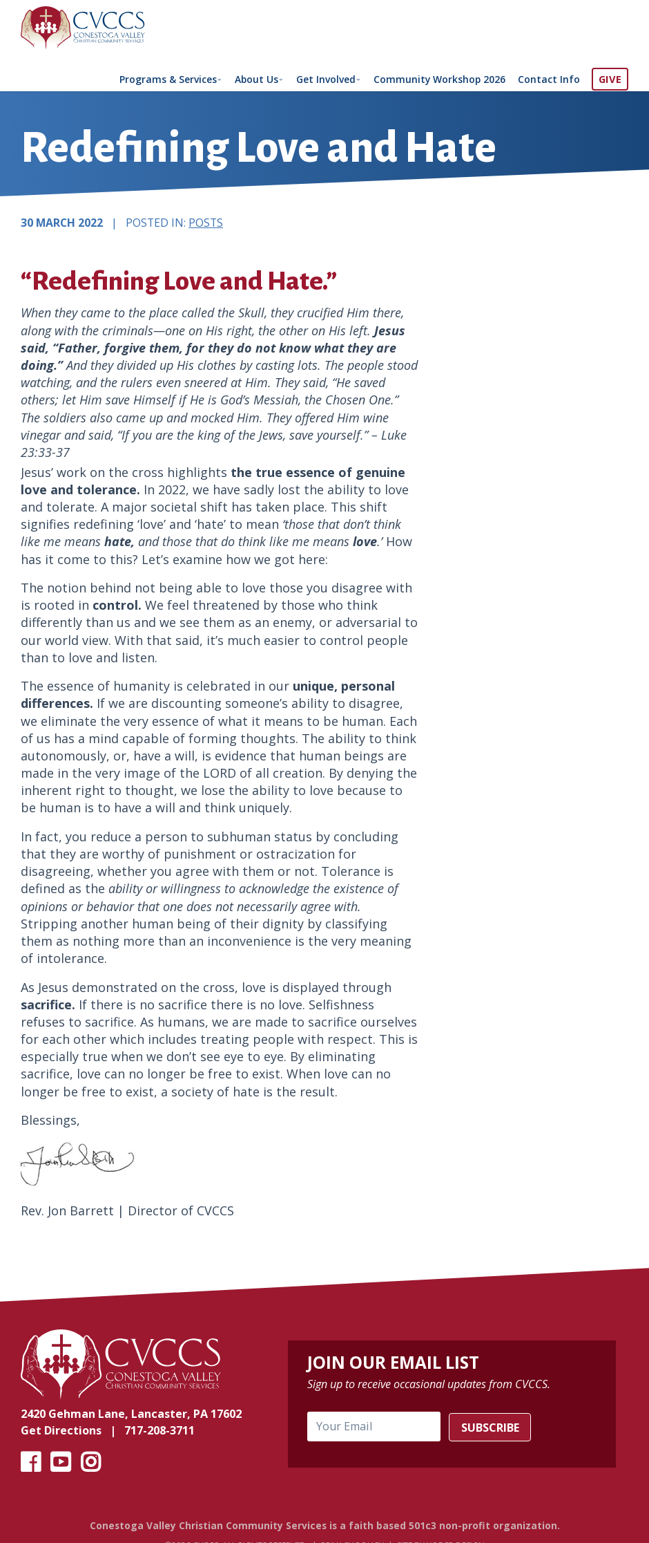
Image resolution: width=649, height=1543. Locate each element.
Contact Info (548, 79)
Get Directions (61, 1433)
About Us (249, 79)
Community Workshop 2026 (438, 79)
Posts (205, 225)
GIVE (610, 79)
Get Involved (321, 79)
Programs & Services (158, 79)
